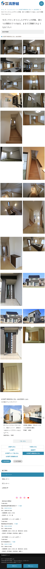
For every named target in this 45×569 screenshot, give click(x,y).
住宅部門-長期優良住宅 (12, 456)
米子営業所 (18, 461)
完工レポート (5, 483)
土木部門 (12, 450)
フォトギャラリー (7, 474)
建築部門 (33, 450)
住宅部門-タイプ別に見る (12, 453)
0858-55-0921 (8, 508)
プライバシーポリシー (18, 560)
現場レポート (5, 479)
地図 (20, 505)
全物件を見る (11, 446)
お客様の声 (5, 487)
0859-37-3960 (8, 544)
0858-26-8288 (8, 526)
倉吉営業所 (6, 461)
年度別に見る (33, 446)
